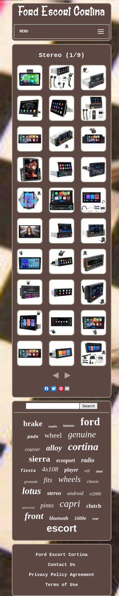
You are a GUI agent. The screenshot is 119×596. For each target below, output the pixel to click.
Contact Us (61, 564)
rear (95, 519)
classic (93, 481)
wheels (69, 479)
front (34, 516)
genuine (82, 434)
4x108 (50, 469)
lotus (31, 491)
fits (48, 480)
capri (69, 503)
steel (99, 471)
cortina (83, 446)
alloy (54, 447)
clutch (93, 506)
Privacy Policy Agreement (61, 574)
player (71, 470)
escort (61, 528)
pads (32, 436)
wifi (87, 471)
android (75, 493)
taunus (68, 425)
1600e (80, 518)
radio (87, 460)
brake (32, 423)
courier (32, 449)
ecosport (65, 460)
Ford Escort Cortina (61, 554)
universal (28, 507)
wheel (53, 435)
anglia (52, 426)
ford (90, 422)
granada (31, 481)
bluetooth (58, 518)
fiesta (28, 470)
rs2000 (95, 494)
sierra (39, 458)
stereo (54, 493)
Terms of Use (61, 585)
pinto (46, 505)
